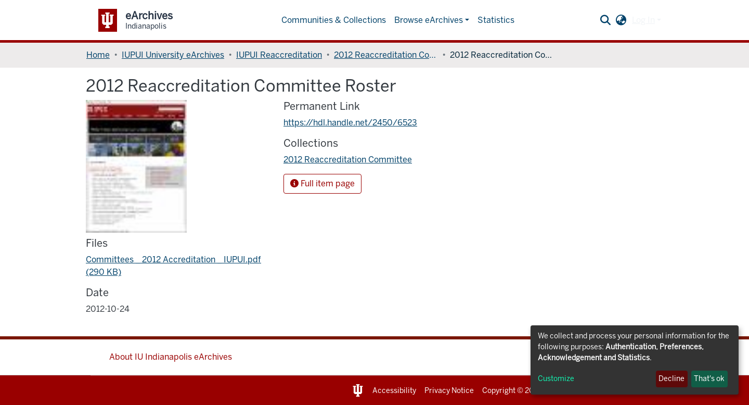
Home (98, 55)
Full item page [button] (322, 183)
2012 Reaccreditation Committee (386, 55)
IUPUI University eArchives (173, 55)
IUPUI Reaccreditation (279, 55)
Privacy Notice (449, 390)
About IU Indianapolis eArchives (170, 357)
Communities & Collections (333, 20)
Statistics (495, 20)
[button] (621, 20)
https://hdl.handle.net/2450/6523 (350, 123)
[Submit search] (606, 20)
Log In (643, 20)
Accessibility (394, 390)
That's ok (709, 378)
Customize (556, 378)
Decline (671, 378)
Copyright (498, 390)
